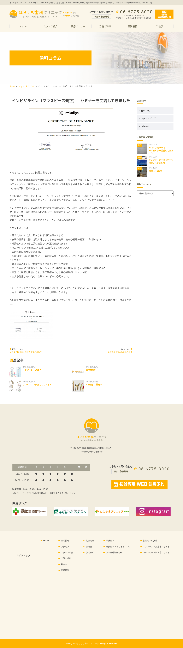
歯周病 (89, 547)
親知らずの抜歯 (150, 541)
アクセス (65, 547)
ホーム (12, 86)
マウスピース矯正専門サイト (156, 553)
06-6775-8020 (136, 11)
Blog (20, 86)
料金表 (159, 26)
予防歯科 (110, 541)
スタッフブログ (148, 118)
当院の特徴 (105, 26)
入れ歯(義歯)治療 (114, 553)
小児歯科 (90, 553)
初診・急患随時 (101, 16)
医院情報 (132, 26)
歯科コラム (30, 86)
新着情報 (65, 570)
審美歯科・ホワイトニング (118, 547)
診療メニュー (78, 26)
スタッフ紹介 (50, 26)
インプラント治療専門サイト (156, 547)
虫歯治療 (90, 541)
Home (23, 26)
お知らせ (145, 126)
